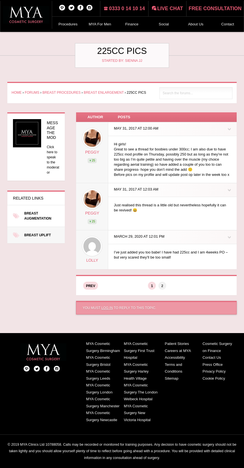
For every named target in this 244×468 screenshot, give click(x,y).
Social (164, 24)
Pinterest (62, 7)
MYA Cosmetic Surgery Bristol (98, 361)
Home (17, 93)
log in (107, 308)
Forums (32, 93)
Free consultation (215, 8)
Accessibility (175, 357)
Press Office (213, 364)
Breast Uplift (37, 235)
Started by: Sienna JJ (122, 61)
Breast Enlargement (104, 93)
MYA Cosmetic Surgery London (99, 388)
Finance (132, 24)
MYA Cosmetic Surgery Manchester (102, 402)
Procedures (68, 24)
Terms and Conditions (173, 368)
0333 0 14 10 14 (127, 8)
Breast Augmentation (37, 215)
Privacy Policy (214, 371)
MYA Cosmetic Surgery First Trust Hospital (139, 351)
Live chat (170, 8)
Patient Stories (177, 344)
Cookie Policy (214, 378)
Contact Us (212, 357)
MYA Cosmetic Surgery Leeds (98, 374)
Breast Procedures (61, 93)
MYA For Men (100, 24)
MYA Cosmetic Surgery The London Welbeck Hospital (141, 392)
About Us (195, 24)
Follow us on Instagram (89, 7)
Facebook (80, 7)
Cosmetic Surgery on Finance (217, 347)
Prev (90, 286)
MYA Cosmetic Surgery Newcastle (101, 416)
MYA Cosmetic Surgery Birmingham (103, 347)
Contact (227, 24)
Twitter (71, 7)
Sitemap (171, 378)
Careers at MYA (178, 351)
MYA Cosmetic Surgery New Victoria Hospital (137, 413)
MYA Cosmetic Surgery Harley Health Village (136, 371)
